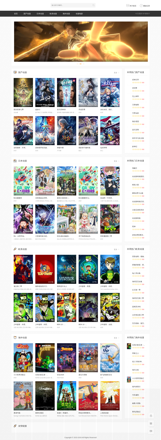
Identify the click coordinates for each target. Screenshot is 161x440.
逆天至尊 (135, 130)
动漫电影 (79, 14)
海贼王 (134, 168)
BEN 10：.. (61, 324)
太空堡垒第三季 (138, 315)
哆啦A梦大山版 (137, 193)
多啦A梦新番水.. (138, 235)
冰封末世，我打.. (106, 109)
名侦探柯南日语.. (138, 201)
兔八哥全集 (136, 273)
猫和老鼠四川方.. (41, 286)
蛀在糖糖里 (18, 198)
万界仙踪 (135, 113)
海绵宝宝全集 (137, 281)
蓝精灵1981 (136, 307)
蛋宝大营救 (83, 375)
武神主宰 (135, 80)
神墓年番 (60, 148)
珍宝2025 (60, 375)
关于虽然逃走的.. (85, 236)
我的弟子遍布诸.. (85, 148)
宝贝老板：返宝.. (138, 323)
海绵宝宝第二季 (138, 298)
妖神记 (134, 146)
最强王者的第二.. (63, 198)
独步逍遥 (135, 121)
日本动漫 (40, 14)
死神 (134, 226)
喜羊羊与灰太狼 (138, 138)
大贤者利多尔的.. (41, 236)
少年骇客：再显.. (85, 286)
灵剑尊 (134, 88)
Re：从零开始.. (19, 236)
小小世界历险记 (19, 375)
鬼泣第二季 (18, 286)
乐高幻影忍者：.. (41, 375)
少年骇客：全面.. (106, 324)
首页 (16, 14)
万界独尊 (135, 105)
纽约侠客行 (136, 387)
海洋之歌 (135, 370)
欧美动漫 (53, 14)
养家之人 (135, 353)
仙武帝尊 (103, 148)
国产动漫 (27, 14)
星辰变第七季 (19, 109)
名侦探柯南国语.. (138, 176)
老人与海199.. (137, 361)
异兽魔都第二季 (106, 236)
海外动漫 (66, 14)
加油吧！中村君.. (106, 198)
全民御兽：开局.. (20, 148)
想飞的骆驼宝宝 (106, 375)
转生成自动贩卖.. (63, 236)
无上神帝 (135, 96)
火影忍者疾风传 (138, 210)
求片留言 (131, 6)
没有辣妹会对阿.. (41, 198)
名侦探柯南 (136, 218)
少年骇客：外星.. (106, 286)
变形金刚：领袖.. (138, 256)
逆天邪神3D (61, 109)
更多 (117, 73)
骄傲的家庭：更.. (138, 265)
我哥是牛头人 (62, 286)
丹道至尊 (82, 109)
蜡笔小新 (135, 185)
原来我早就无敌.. (41, 148)
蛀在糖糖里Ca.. (84, 198)
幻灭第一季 (136, 290)
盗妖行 (37, 109)
